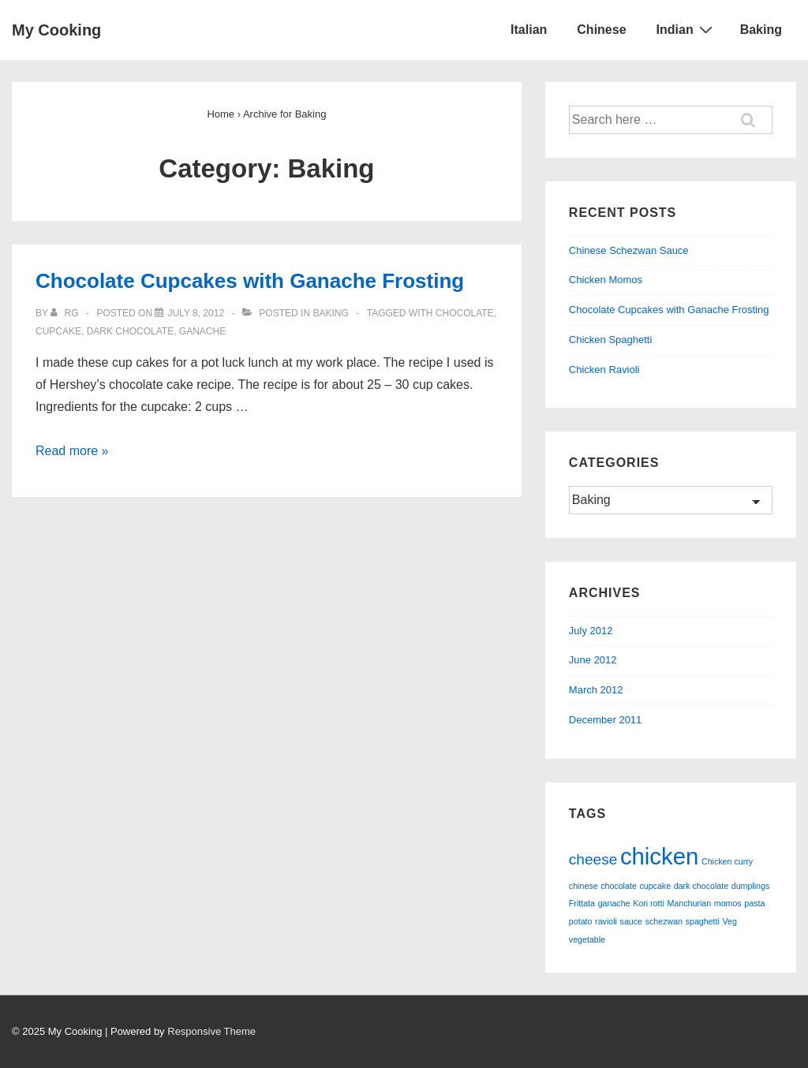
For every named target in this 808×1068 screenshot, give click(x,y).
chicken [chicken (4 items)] (659, 856)
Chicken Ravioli (604, 369)
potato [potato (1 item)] (581, 921)
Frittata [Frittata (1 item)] (582, 903)
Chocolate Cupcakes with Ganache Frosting (250, 281)
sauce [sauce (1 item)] (631, 921)
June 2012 (593, 660)
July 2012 (591, 631)
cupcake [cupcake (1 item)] (655, 886)
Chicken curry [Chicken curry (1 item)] (727, 861)
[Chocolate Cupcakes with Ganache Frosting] (195, 313)
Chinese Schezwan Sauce (629, 250)
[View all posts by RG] (65, 313)
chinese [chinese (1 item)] (583, 886)
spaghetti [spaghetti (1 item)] (703, 921)
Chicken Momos (605, 280)
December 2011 (605, 720)
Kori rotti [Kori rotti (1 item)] (648, 903)
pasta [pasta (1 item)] (754, 903)
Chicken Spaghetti (611, 339)
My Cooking (56, 30)
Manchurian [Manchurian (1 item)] (689, 903)
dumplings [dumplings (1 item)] (750, 886)
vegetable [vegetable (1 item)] (587, 939)
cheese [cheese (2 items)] (593, 859)
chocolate (465, 313)
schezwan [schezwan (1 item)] (664, 921)
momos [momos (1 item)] (728, 903)
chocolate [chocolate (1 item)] (618, 886)
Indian (686, 29)
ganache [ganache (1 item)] (614, 903)
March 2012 (596, 690)
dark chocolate (130, 331)
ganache (202, 331)
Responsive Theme (211, 1031)
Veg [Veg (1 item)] (730, 921)
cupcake (58, 331)
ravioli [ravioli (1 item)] (606, 921)
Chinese (601, 29)
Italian (529, 29)
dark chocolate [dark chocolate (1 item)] (701, 886)
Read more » (72, 450)
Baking (761, 29)
